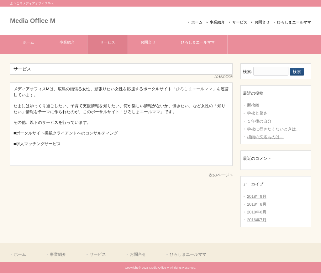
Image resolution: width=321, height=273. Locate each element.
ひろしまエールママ (294, 22)
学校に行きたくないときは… (273, 129)
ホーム (197, 22)
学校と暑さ (257, 113)
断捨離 (253, 105)
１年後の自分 (259, 121)
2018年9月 (256, 196)
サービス (239, 22)
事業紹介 (217, 22)
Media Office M (32, 20)
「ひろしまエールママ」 (194, 89)
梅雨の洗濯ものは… (265, 136)
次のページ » (221, 175)
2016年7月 (256, 220)
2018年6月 (256, 212)
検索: (247, 71)
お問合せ (262, 22)
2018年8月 (256, 204)
